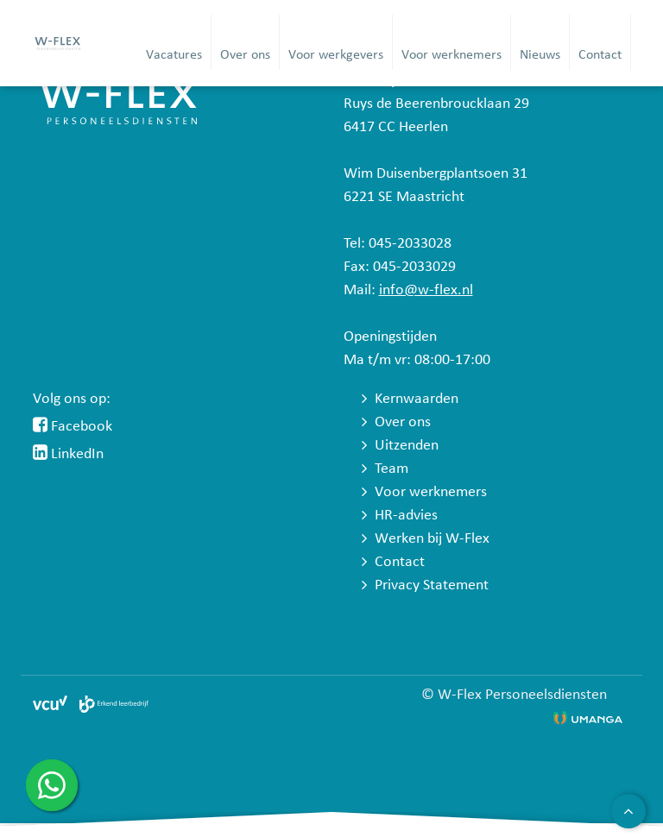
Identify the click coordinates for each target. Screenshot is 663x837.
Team (391, 469)
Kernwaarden (416, 399)
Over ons (245, 55)
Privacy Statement (432, 585)
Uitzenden (407, 445)
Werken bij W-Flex (432, 539)
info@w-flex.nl (426, 290)
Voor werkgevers (335, 55)
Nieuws (540, 55)
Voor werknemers (451, 55)
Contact (600, 55)
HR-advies (406, 515)
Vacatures (174, 55)
